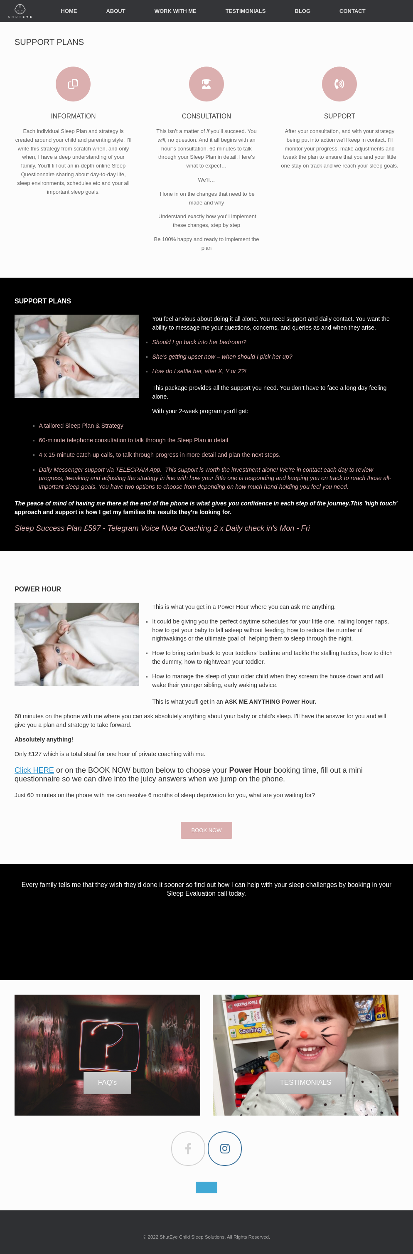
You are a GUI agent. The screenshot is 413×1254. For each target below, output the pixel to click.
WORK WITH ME (176, 11)
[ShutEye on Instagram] (225, 1148)
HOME (69, 11)
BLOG (303, 11)
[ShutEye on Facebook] (188, 1148)
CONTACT (352, 11)
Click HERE (34, 770)
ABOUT (115, 11)
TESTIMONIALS (246, 11)
